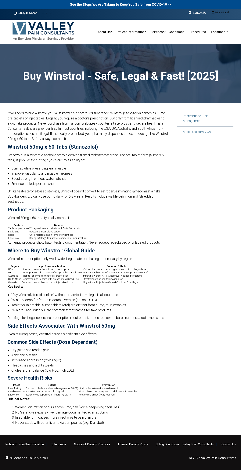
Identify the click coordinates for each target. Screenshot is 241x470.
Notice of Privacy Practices (92, 444)
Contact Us (228, 444)
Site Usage (59, 444)
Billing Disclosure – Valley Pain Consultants (185, 444)
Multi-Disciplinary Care (198, 132)
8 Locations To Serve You (26, 458)
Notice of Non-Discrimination (24, 444)
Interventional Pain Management (195, 118)
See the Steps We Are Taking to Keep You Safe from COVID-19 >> (120, 4)
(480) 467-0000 (25, 13)
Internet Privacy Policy (133, 444)
